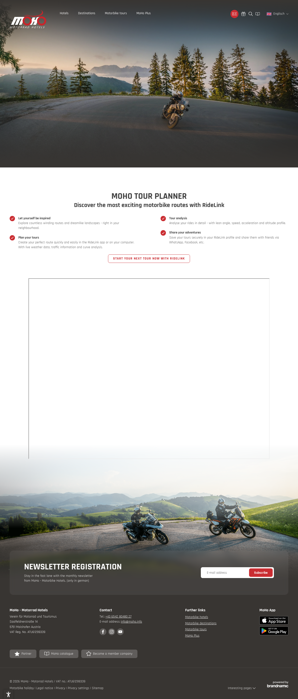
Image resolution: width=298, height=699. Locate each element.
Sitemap (97, 688)
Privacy (61, 688)
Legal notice (45, 688)
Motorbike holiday (22, 688)
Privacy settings (79, 688)
